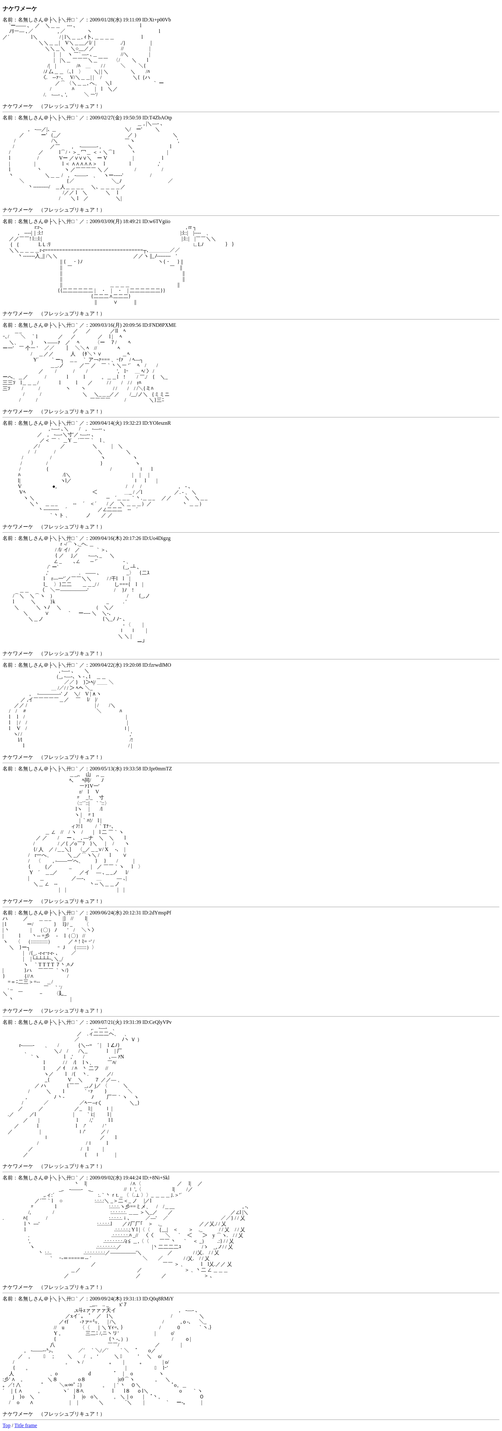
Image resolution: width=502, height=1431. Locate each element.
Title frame (25, 1425)
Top (7, 1425)
